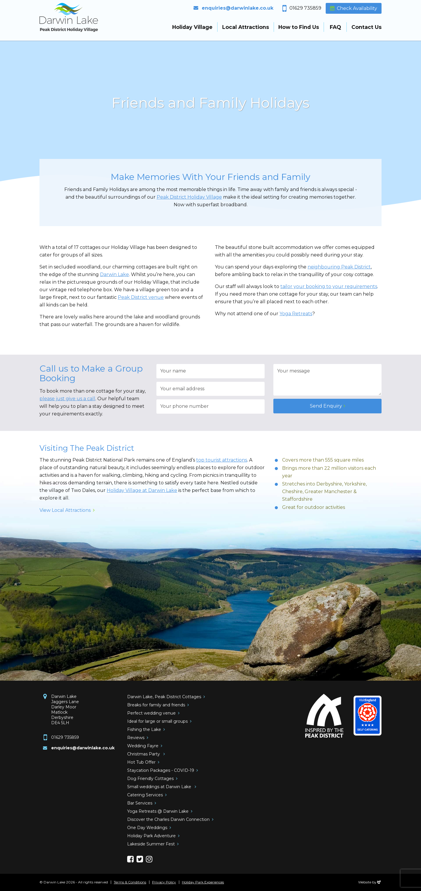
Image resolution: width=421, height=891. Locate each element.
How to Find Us (298, 27)
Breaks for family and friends (156, 705)
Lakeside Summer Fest (151, 844)
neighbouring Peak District (339, 267)
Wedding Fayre (142, 745)
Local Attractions (245, 27)
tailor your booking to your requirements (328, 286)
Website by (370, 882)
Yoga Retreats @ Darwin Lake (158, 811)
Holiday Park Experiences (203, 882)
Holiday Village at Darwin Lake (142, 490)
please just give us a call (67, 398)
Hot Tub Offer (141, 762)
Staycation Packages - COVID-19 (160, 770)
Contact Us (366, 27)
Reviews (135, 737)
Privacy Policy (164, 882)
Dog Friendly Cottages (150, 778)
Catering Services (145, 795)
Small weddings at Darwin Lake (159, 786)
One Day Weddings (147, 827)
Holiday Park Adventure (151, 835)
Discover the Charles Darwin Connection (168, 819)
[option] (210, 105)
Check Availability (357, 8)
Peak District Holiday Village (189, 197)
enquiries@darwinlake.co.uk (237, 8)
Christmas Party (144, 754)
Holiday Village (192, 27)
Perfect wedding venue (151, 713)
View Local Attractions (65, 510)
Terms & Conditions (130, 882)
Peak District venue (141, 297)
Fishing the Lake (144, 729)
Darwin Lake (114, 274)
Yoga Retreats (295, 313)
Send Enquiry (326, 406)
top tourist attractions (221, 460)
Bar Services (139, 803)
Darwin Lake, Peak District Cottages (164, 696)
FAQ (335, 27)
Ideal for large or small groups (157, 721)
